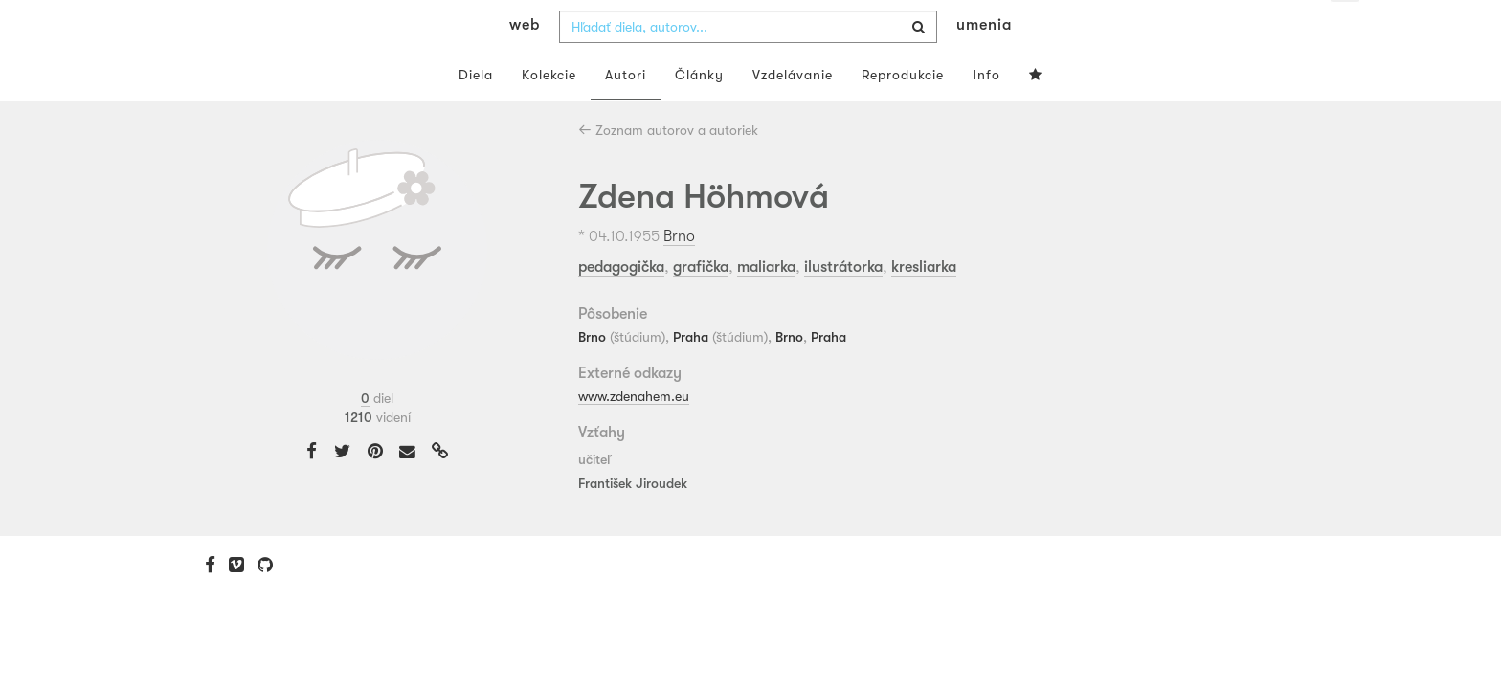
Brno (679, 273)
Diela (476, 113)
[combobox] (748, 65)
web (524, 63)
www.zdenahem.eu (633, 433)
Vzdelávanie (792, 113)
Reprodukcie (903, 113)
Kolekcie (549, 113)
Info (986, 113)
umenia (984, 63)
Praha (690, 375)
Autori (625, 113)
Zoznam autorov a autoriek (668, 168)
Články (699, 113)
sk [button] (1345, 28)
